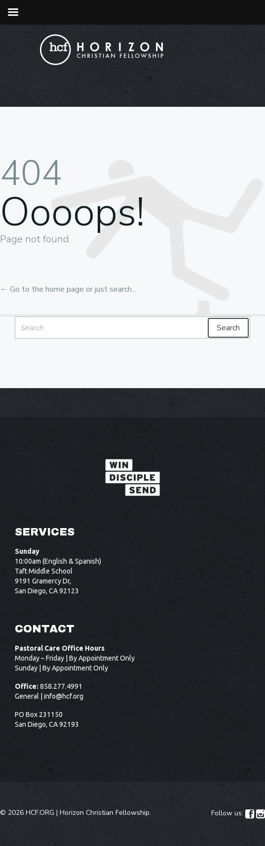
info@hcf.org (63, 696)
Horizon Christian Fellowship (105, 812)
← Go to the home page (42, 289)
